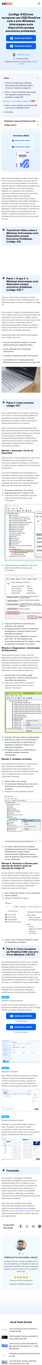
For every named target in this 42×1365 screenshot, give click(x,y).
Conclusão (9, 112)
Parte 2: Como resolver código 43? (20, 101)
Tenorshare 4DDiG (32, 975)
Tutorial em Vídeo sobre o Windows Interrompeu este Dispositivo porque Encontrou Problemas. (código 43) (19, 85)
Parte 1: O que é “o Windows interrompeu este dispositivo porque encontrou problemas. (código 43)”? (20, 94)
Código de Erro (10, 125)
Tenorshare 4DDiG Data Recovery (23, 1211)
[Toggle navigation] (38, 3)
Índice (6, 78)
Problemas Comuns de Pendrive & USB (19, 121)
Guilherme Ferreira (23, 55)
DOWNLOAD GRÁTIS (21, 38)
